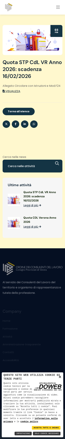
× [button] (60, 377)
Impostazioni (23, 433)
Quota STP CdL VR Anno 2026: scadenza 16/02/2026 (39, 196)
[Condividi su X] (6, 124)
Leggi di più (32, 205)
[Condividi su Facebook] (15, 124)
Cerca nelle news (14, 157)
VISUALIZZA (11, 91)
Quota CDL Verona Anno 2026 (39, 220)
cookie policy (29, 421)
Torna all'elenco (18, 111)
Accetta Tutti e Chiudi (46, 428)
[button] (34, 124)
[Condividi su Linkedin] (24, 124)
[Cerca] (58, 163)
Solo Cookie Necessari (47, 433)
